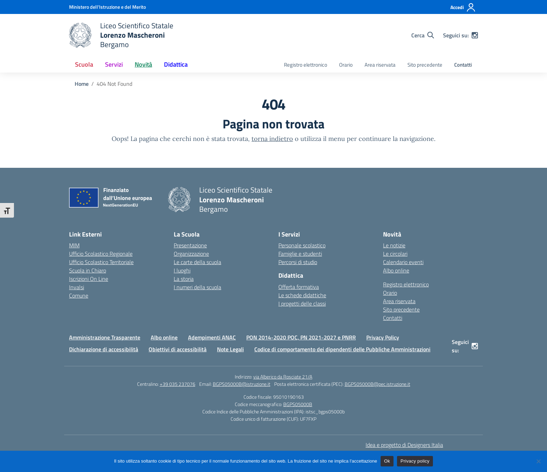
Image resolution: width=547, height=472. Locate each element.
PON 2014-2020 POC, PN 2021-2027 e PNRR (301, 337)
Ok (387, 461)
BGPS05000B (297, 404)
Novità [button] (143, 64)
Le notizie (394, 245)
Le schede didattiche (302, 295)
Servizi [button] (114, 64)
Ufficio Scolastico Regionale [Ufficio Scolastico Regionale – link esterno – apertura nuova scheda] (101, 253)
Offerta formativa (298, 287)
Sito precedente (424, 65)
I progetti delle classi (302, 303)
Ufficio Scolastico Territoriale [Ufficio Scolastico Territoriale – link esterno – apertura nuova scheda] (101, 262)
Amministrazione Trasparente (104, 337)
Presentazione (190, 245)
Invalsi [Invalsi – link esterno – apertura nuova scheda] (76, 287)
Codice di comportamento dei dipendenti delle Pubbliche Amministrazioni (342, 349)
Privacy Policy (382, 337)
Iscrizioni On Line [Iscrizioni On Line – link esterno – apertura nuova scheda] (88, 279)
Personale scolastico (301, 245)
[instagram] (475, 35)
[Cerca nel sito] (422, 35)
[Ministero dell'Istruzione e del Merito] (107, 6)
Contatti (463, 65)
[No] (538, 461)
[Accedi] (463, 7)
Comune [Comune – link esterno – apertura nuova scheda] (78, 295)
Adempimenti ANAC (212, 337)
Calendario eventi (403, 262)
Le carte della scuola (197, 262)
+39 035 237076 (177, 384)
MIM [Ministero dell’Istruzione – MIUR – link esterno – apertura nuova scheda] (74, 245)
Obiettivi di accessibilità (178, 349)
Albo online (396, 270)
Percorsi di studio (297, 262)
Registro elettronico (305, 65)
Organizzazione (191, 253)
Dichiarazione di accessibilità (103, 349)
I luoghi (182, 270)
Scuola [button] (84, 64)
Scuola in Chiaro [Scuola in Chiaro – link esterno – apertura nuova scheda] (87, 270)
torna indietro (272, 139)
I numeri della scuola (197, 287)
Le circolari (395, 253)
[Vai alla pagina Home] (82, 84)
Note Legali (230, 349)
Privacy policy (414, 461)
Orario (346, 65)
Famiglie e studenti (300, 253)
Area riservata (380, 65)
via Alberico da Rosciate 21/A (282, 376)
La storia (184, 279)
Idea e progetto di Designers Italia (404, 445)
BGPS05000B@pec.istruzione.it (377, 384)
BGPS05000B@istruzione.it (241, 384)
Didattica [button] (176, 64)
